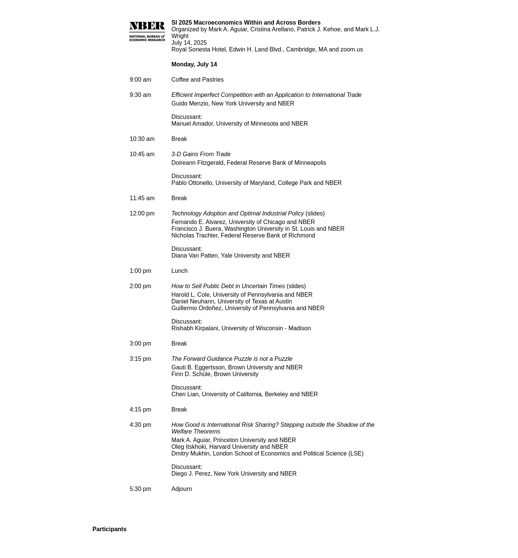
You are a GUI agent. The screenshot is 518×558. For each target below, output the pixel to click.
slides (315, 213)
